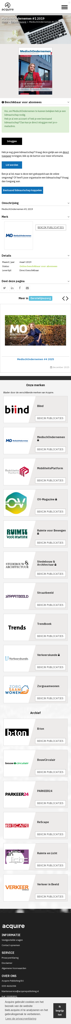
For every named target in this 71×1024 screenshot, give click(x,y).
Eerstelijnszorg (18, 21)
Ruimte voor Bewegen (51, 532)
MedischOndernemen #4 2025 (35, 359)
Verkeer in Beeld (48, 884)
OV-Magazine (47, 499)
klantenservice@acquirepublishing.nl (20, 991)
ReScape (43, 822)
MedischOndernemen (51, 438)
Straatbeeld (45, 592)
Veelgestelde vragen (12, 940)
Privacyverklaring (10, 957)
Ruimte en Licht (47, 853)
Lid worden (12, 164)
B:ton (40, 728)
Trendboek (44, 623)
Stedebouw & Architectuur (46, 563)
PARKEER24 (44, 791)
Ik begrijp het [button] (60, 1010)
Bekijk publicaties (51, 227)
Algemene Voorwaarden (14, 968)
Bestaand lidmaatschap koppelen (22, 190)
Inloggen (12, 141)
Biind (40, 406)
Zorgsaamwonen (48, 686)
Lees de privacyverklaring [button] (20, 1018)
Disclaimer (7, 963)
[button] (67, 298)
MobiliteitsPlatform (50, 468)
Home (5, 21)
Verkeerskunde (48, 655)
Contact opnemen (11, 945)
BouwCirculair (46, 759)
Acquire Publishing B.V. (13, 980)
